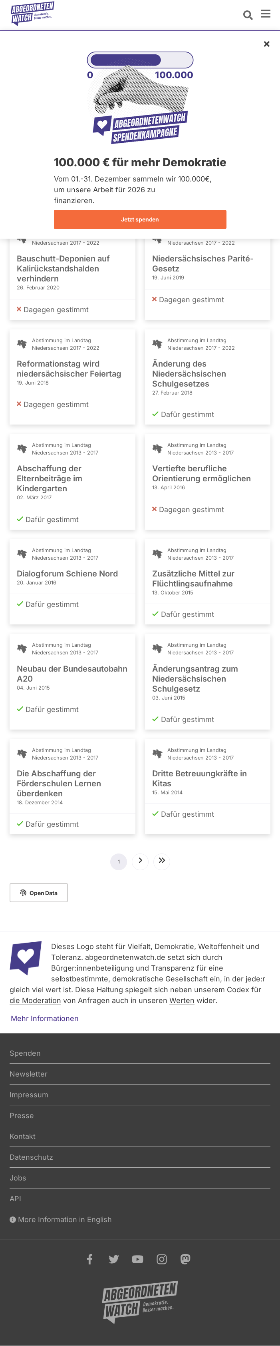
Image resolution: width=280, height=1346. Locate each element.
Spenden (25, 1053)
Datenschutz (31, 1157)
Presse (22, 1115)
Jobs (18, 1178)
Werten (182, 1000)
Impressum (29, 1095)
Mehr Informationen (45, 1018)
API (15, 1198)
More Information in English (61, 1219)
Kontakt (23, 1136)
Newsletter (29, 1074)
